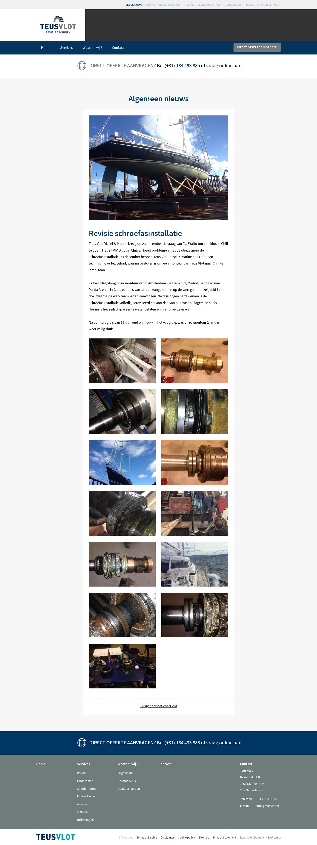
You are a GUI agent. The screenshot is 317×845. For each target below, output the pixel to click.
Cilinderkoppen (87, 788)
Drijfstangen (85, 819)
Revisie (82, 773)
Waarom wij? (92, 47)
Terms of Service (147, 837)
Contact (118, 47)
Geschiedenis (127, 781)
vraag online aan (224, 65)
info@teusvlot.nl (267, 805)
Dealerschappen (129, 788)
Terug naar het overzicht (158, 706)
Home (45, 47)
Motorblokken (86, 796)
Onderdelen (85, 781)
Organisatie (125, 773)
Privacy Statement (224, 837)
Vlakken (82, 812)
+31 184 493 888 (267, 799)
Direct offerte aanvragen (257, 47)
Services (66, 47)
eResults (275, 837)
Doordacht (260, 837)
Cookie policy (186, 837)
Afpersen (83, 804)
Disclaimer (167, 837)
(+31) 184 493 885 (182, 65)
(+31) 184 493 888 (182, 742)
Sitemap (204, 837)
